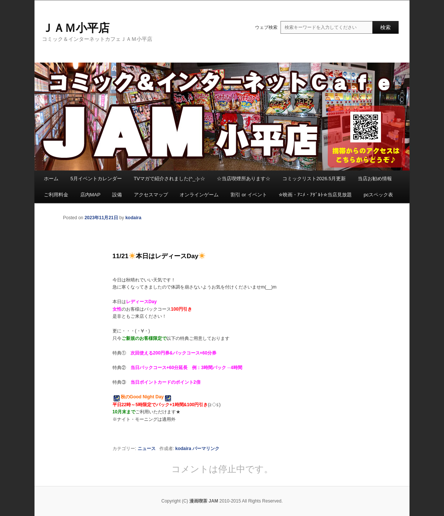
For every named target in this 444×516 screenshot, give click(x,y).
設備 (117, 194)
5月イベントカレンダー (96, 178)
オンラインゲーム (199, 194)
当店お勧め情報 (375, 178)
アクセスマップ (151, 194)
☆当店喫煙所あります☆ (243, 178)
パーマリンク (205, 448)
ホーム (51, 178)
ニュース (147, 448)
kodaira (133, 217)
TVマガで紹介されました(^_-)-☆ (169, 178)
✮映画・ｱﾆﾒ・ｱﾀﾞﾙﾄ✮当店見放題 (315, 194)
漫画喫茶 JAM (203, 501)
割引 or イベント (249, 194)
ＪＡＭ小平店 (76, 28)
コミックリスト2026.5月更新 (314, 178)
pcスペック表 (378, 194)
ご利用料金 (56, 194)
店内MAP (90, 194)
